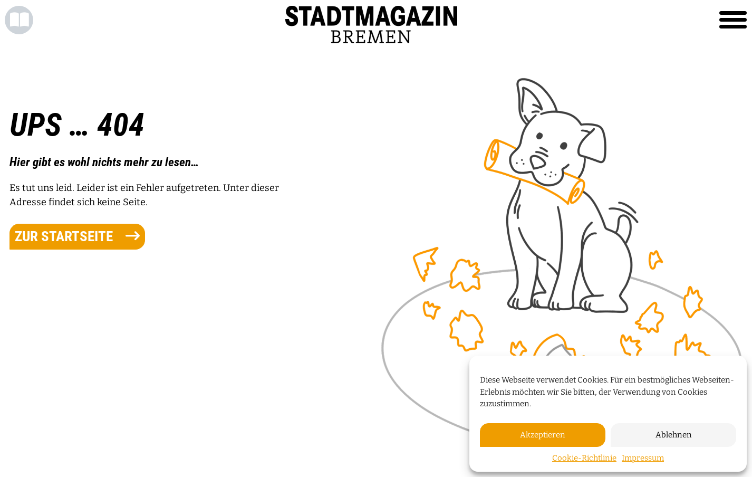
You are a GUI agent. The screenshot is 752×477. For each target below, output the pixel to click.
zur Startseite (77, 236)
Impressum (643, 458)
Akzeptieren (542, 435)
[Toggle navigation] (733, 20)
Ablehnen (673, 435)
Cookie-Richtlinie (584, 458)
